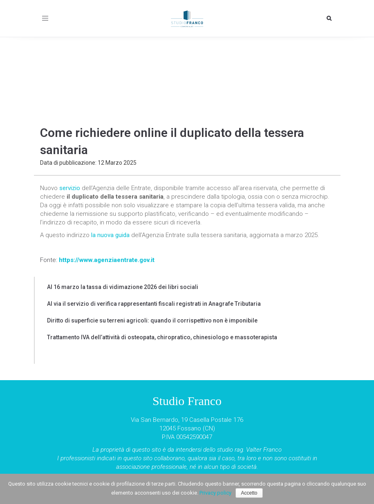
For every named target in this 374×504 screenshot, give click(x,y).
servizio (69, 188)
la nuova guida (110, 235)
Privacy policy (215, 493)
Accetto (249, 493)
